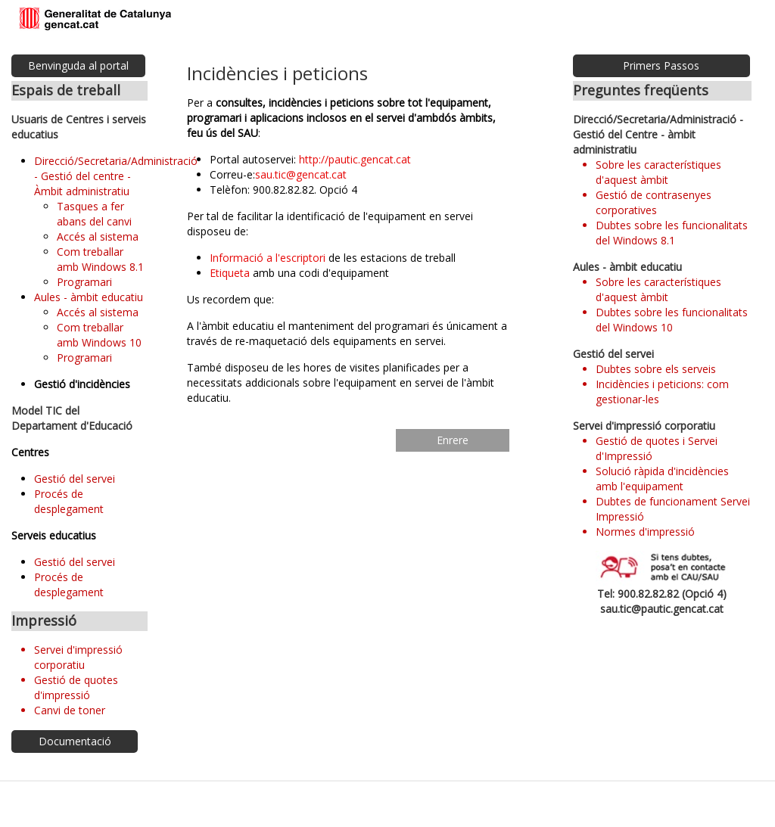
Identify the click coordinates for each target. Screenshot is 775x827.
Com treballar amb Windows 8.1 (100, 259)
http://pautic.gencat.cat (355, 159)
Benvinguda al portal (78, 65)
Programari (84, 282)
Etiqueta (230, 273)
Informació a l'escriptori (267, 257)
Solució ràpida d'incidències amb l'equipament (662, 478)
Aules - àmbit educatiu (88, 297)
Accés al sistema (98, 236)
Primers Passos (661, 65)
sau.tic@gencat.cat (301, 174)
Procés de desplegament (69, 501)
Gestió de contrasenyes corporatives (653, 202)
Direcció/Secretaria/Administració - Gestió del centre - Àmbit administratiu (116, 176)
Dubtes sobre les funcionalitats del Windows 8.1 (672, 232)
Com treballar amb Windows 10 (99, 335)
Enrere (452, 440)
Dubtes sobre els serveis (656, 369)
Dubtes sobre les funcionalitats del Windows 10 (672, 319)
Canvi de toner (69, 710)
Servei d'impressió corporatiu (78, 657)
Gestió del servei (74, 478)
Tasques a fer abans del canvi (94, 214)
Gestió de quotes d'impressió (76, 687)
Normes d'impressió (645, 531)
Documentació (75, 741)
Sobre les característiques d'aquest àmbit (658, 172)
